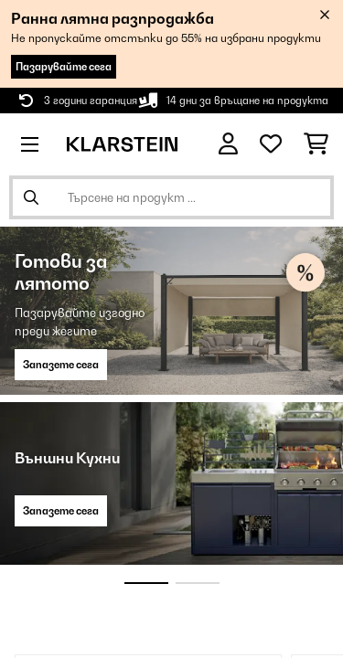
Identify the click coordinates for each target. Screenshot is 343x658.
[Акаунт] (228, 144)
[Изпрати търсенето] (31, 197)
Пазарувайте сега (64, 66)
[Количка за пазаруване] (316, 144)
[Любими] (271, 144)
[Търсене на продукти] (171, 197)
